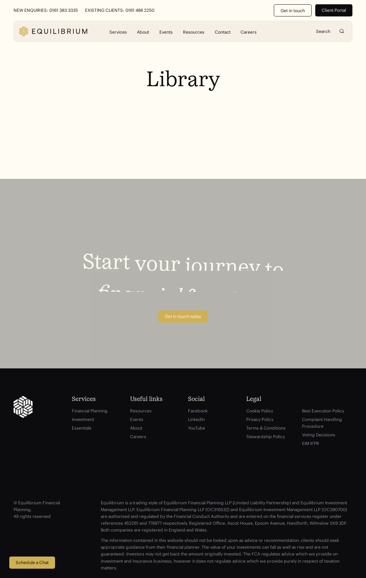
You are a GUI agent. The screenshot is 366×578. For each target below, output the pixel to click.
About (143, 31)
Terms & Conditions (266, 428)
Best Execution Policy (323, 410)
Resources (193, 31)
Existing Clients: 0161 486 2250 (119, 10)
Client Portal (334, 10)
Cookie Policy (259, 410)
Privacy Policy (259, 419)
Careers (249, 31)
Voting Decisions (318, 434)
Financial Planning (90, 410)
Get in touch (293, 10)
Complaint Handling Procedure (322, 423)
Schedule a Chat (32, 562)
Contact (223, 31)
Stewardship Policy (265, 436)
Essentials (82, 428)
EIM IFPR (310, 443)
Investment (83, 419)
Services (118, 31)
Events (166, 31)
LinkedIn (196, 419)
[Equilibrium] (53, 31)
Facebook (198, 410)
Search (341, 31)
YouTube (196, 428)
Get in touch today (183, 316)
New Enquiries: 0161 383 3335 (46, 10)
